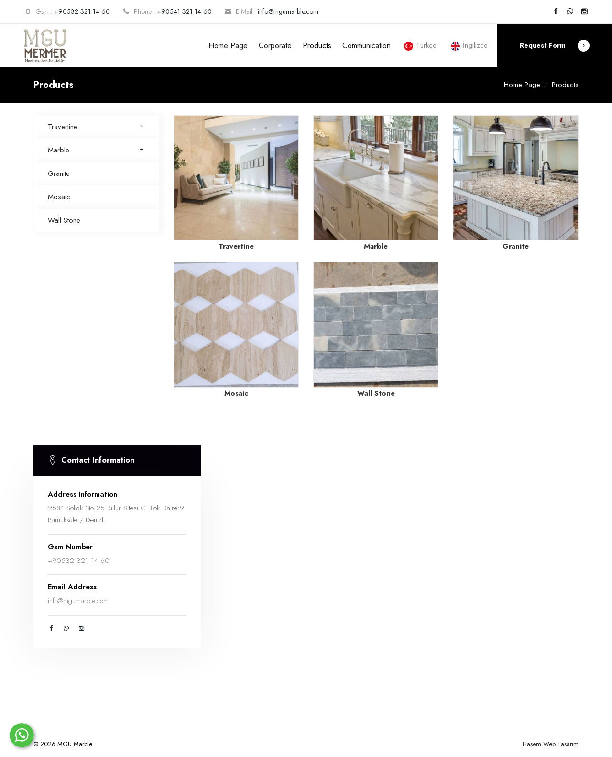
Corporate (275, 45)
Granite (59, 173)
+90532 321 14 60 (82, 11)
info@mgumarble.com (288, 11)
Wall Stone (64, 220)
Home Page (228, 45)
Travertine (96, 126)
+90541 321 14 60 (184, 11)
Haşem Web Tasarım (551, 743)
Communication (366, 45)
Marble (96, 150)
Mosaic (59, 197)
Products (317, 45)
